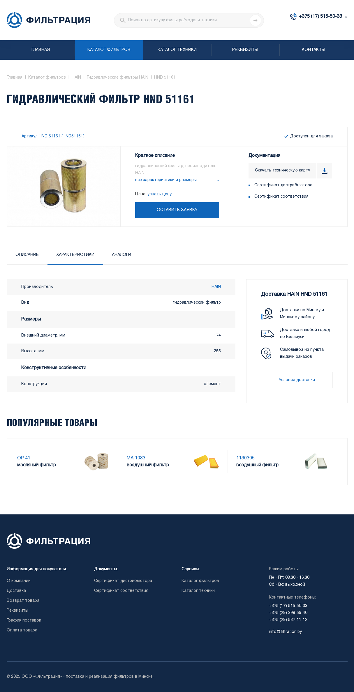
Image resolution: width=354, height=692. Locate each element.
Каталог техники (177, 50)
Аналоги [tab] (121, 255)
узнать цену (159, 194)
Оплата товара (22, 630)
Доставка (16, 591)
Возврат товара (23, 601)
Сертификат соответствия (281, 197)
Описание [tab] (27, 255)
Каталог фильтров (109, 50)
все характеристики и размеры (166, 180)
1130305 (245, 458)
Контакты (313, 50)
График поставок (24, 620)
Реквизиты (245, 50)
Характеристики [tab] (75, 255)
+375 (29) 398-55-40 (288, 613)
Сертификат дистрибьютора (283, 185)
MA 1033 (136, 458)
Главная (40, 50)
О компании (19, 581)
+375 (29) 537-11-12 (288, 620)
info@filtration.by (285, 632)
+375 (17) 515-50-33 (320, 16)
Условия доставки (297, 380)
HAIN (216, 287)
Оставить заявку (177, 210)
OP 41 (23, 458)
